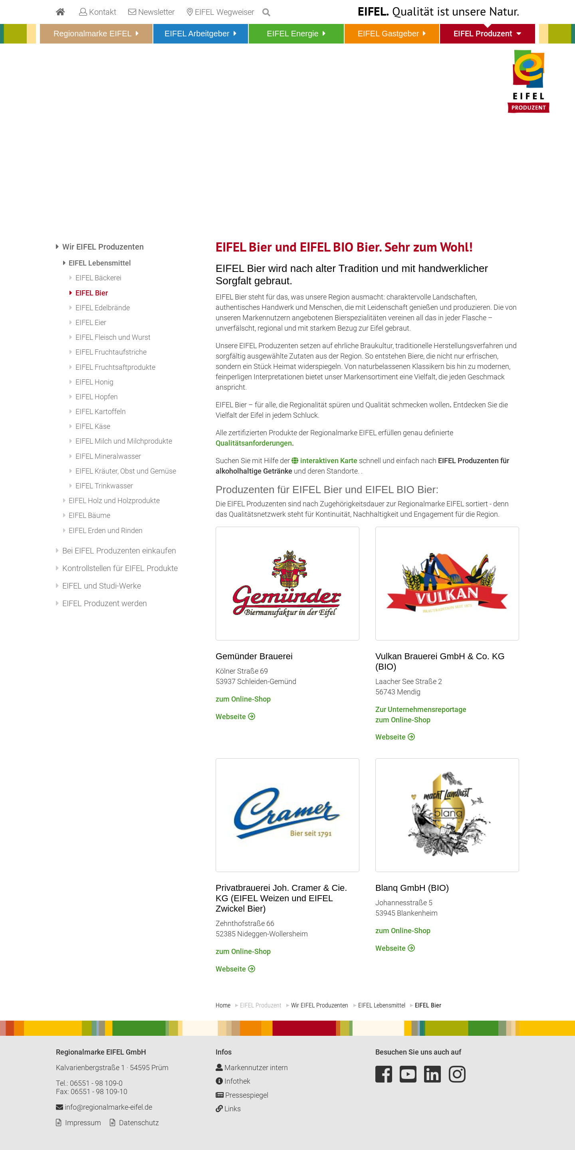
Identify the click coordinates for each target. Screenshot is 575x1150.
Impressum (83, 1122)
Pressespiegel (242, 1095)
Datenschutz (139, 1122)
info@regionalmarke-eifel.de (104, 1107)
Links (228, 1108)
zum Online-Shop (402, 720)
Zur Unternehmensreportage (420, 709)
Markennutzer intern (252, 1067)
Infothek (233, 1081)
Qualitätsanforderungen (254, 443)
